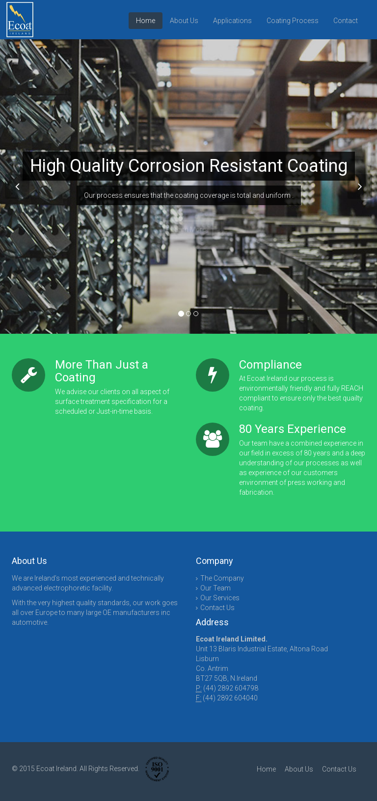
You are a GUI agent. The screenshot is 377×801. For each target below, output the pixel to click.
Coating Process (293, 21)
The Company (222, 578)
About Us (184, 21)
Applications (232, 21)
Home (145, 21)
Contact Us (217, 608)
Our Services (220, 598)
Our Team (215, 588)
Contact (345, 21)
